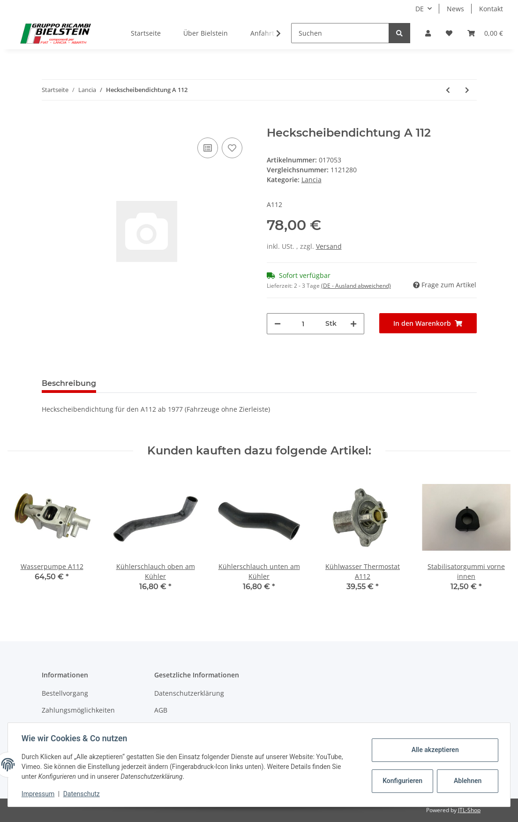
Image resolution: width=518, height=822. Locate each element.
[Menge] (303, 324)
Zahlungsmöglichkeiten (78, 710)
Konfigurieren (402, 780)
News (455, 8)
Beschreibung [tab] (69, 383)
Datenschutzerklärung (189, 693)
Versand (329, 246)
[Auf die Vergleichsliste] (207, 148)
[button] (428, 33)
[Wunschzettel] (449, 33)
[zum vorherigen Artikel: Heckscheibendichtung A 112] (448, 90)
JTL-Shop (469, 810)
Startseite (146, 33)
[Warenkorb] (485, 33)
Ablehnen (466, 780)
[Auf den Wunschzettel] (232, 148)
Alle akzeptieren (433, 749)
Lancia (311, 179)
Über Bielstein (205, 33)
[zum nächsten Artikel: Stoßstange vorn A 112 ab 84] (467, 90)
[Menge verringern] (277, 324)
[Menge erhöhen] (353, 324)
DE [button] (419, 8)
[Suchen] (340, 33)
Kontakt (491, 8)
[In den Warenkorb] (49, 121)
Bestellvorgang (65, 693)
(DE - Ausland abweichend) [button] (356, 286)
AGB (160, 710)
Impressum (39, 794)
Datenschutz (83, 794)
